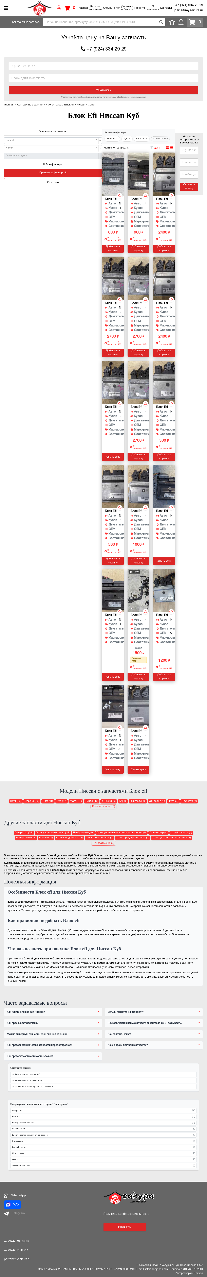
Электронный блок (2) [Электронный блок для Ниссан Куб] (99, 838)
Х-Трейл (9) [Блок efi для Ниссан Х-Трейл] (108, 801)
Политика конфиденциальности (126, 1214)
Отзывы (108, 8)
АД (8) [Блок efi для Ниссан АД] (123, 801)
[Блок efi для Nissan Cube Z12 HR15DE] (164, 174)
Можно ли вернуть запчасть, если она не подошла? (37, 1034)
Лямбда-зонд (103, 1129)
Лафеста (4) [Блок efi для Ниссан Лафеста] (189, 801)
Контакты (166, 8)
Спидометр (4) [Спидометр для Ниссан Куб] (158, 833)
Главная (83, 8)
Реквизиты (124, 1227)
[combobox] (104, 22)
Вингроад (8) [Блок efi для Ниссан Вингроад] (138, 801)
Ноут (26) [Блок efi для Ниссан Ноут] (15, 801)
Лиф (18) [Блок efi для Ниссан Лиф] (48, 801)
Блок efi (103, 1117)
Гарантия (140, 8)
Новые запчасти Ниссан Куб (29, 1080)
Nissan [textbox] (52, 147)
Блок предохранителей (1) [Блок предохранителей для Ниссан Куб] (133, 838)
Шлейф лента (103, 1147)
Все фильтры (52, 164)
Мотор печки (103, 1153)
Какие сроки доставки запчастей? (128, 1045)
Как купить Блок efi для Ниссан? (26, 1012)
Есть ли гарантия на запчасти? (126, 1012)
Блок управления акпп (103, 1123)
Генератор (103, 1110)
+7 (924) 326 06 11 (16, 1250)
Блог (117, 8)
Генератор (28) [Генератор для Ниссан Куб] (24, 833)
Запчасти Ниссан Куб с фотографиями (34, 1087)
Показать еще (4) (103, 843)
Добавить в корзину (113, 248)
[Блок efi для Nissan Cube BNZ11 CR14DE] (164, 486)
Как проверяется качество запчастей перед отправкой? (39, 1045)
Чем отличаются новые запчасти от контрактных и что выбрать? (145, 1023)
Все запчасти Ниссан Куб (27, 1074)
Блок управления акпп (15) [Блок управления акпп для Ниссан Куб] (53, 833)
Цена (157, 148)
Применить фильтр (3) (53, 173)
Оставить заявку (189, 186)
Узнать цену (103, 90)
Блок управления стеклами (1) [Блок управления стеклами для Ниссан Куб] (172, 838)
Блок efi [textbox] (52, 140)
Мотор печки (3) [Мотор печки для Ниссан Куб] (26, 838)
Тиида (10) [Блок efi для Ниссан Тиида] (91, 801)
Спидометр (103, 1141)
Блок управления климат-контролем (103, 1135)
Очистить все (160, 139)
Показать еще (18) (103, 806)
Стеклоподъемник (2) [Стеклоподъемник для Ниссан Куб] (69, 838)
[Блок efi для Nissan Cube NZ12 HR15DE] (139, 382)
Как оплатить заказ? (119, 1034)
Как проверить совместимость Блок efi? (30, 1056)
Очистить (53, 182)
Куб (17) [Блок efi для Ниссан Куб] (62, 801)
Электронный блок (103, 1165)
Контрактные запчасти (26, 22)
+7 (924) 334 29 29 (189, 5)
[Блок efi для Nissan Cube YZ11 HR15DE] (164, 382)
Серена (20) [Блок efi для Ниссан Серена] (32, 801)
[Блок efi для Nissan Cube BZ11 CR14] (113, 706)
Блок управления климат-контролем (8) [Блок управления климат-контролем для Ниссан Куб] (121, 833)
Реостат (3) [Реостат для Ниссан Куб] (46, 838)
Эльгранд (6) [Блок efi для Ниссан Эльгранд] (157, 801)
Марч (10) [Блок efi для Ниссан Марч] (76, 801)
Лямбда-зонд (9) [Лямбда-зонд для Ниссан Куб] (83, 833)
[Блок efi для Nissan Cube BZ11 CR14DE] (113, 174)
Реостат (103, 1159)
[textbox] (52, 156)
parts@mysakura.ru (188, 10)
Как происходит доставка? (22, 1023)
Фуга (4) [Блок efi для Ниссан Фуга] (173, 801)
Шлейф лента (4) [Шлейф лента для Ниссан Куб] (181, 833)
